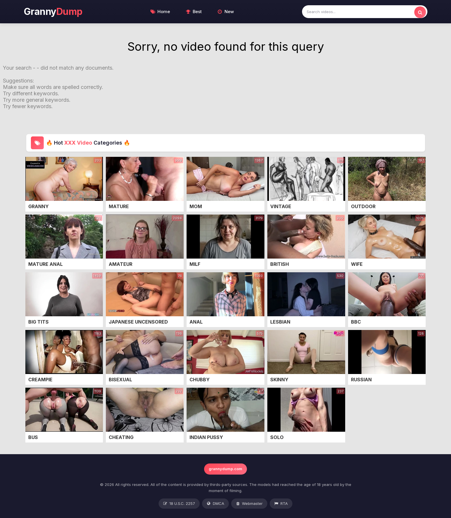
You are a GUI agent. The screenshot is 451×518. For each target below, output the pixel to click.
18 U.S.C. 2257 (179, 504)
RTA (281, 504)
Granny (53, 12)
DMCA (215, 504)
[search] (420, 12)
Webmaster (249, 504)
